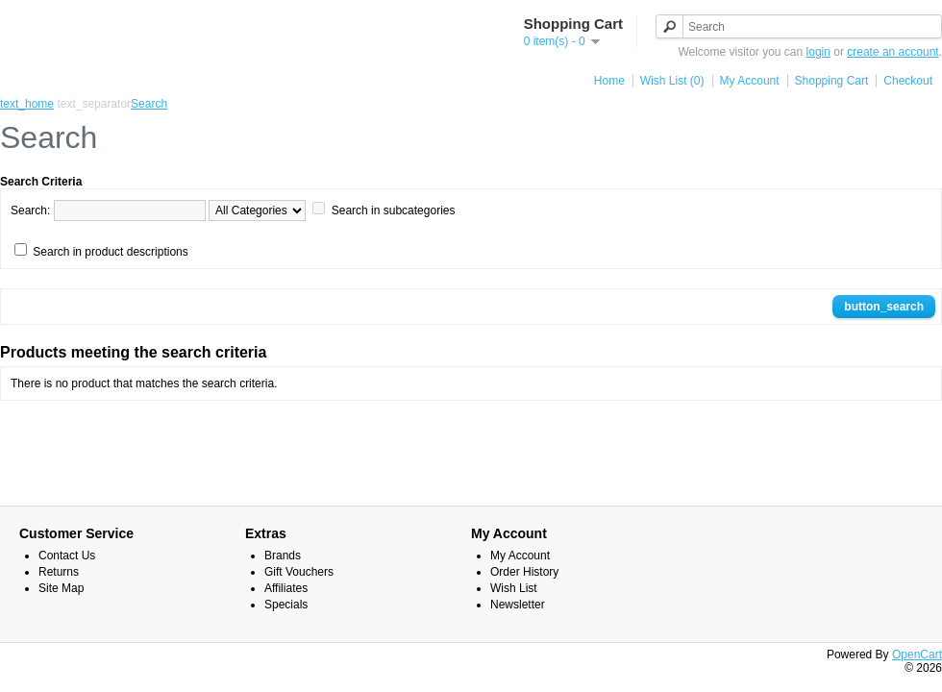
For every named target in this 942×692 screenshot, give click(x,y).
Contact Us (66, 555)
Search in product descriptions (110, 252)
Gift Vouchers (299, 572)
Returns (58, 572)
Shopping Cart (832, 80)
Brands (282, 555)
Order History (524, 572)
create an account (892, 52)
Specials (286, 604)
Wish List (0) (672, 80)
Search (149, 104)
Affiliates (286, 588)
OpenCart (917, 654)
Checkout (907, 80)
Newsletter (517, 604)
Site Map (61, 588)
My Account (750, 80)
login (818, 52)
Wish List (513, 588)
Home (609, 80)
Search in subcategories (394, 210)
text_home (27, 104)
